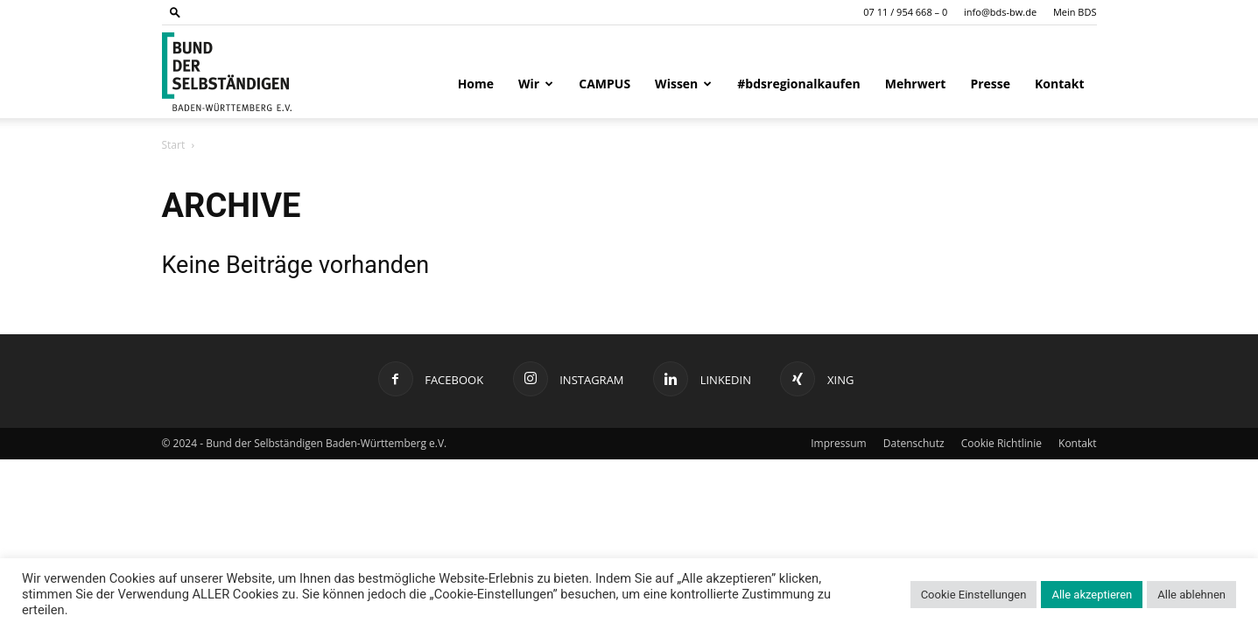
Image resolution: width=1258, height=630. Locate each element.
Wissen (683, 83)
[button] (175, 11)
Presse (990, 83)
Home (476, 83)
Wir (535, 83)
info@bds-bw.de (1000, 11)
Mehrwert (915, 83)
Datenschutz (914, 443)
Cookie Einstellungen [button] (974, 594)
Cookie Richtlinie (1001, 443)
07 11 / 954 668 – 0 (905, 11)
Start (174, 144)
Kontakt (1059, 83)
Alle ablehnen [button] (1191, 594)
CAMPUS (604, 83)
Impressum (838, 443)
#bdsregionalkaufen (798, 83)
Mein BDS (1075, 11)
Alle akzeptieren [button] (1091, 594)
